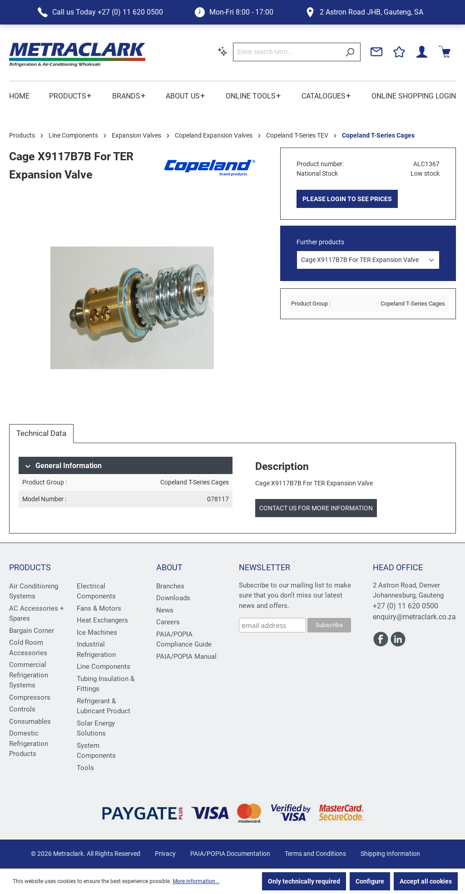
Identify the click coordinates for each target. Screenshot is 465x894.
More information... (196, 881)
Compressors (29, 697)
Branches (170, 586)
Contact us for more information (316, 508)
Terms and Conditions (315, 853)
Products (30, 567)
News (164, 610)
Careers (168, 622)
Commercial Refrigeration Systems (28, 675)
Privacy (165, 853)
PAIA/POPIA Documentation (230, 853)
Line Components (103, 666)
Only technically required (304, 881)
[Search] (350, 52)
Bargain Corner (31, 631)
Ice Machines (97, 632)
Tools (85, 768)
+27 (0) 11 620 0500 (405, 606)
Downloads (173, 598)
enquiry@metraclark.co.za (414, 616)
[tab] (41, 433)
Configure (370, 881)
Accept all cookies (426, 881)
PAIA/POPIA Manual (186, 656)
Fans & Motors (99, 608)
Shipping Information (390, 853)
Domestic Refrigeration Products (28, 743)
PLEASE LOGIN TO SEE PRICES (347, 199)
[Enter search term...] (286, 52)
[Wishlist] (399, 51)
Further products (320, 242)
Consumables (30, 721)
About (169, 567)
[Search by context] (222, 51)
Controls (22, 709)
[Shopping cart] (444, 51)
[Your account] (422, 51)
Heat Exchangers (102, 620)
